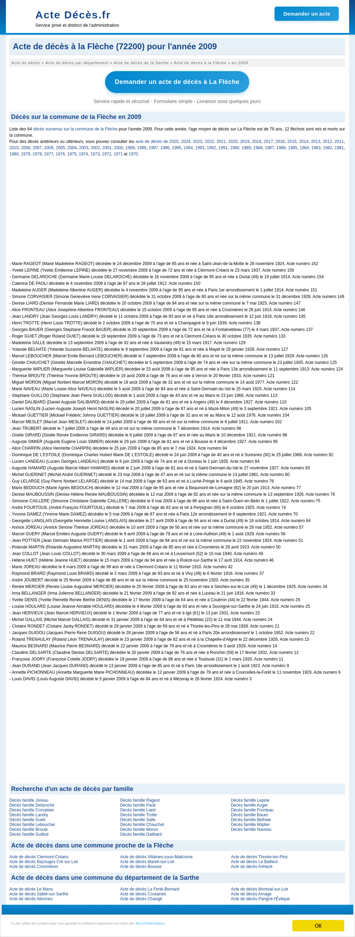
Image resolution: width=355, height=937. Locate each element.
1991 (223, 145)
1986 (281, 145)
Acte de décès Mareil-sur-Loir (147, 859)
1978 (37, 151)
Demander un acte (306, 14)
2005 (60, 145)
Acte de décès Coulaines (143, 891)
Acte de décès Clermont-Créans (39, 854)
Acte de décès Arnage (251, 891)
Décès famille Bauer (249, 812)
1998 (142, 145)
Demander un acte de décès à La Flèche (177, 80)
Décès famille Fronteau (252, 807)
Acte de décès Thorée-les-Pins (259, 854)
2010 (14, 145)
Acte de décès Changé (141, 896)
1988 (258, 145)
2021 (221, 139)
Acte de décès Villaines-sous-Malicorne (156, 854)
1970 (133, 151)
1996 (165, 145)
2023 (197, 139)
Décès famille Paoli (137, 802)
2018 (256, 139)
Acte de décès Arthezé (251, 864)
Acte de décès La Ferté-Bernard (149, 886)
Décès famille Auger (249, 802)
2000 (118, 145)
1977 (48, 151)
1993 (200, 145)
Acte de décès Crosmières (33, 864)
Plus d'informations (232, 926)
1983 (316, 145)
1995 (176, 145)
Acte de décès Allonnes (31, 896)
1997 (153, 145)
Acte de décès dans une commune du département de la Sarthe (105, 875)
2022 (209, 139)
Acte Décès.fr (73, 14)
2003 (83, 145)
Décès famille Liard (137, 807)
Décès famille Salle (137, 817)
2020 (233, 139)
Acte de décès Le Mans (31, 886)
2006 (49, 145)
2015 (292, 139)
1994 (188, 145)
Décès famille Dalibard (141, 831)
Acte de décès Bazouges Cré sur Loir (43, 859)
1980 (14, 151)
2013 (315, 139)
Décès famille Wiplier (250, 822)
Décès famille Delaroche (31, 802)
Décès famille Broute (28, 827)
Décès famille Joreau (28, 797)
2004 (72, 145)
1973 (95, 151)
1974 (83, 151)
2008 (26, 145)
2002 (95, 145)
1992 (211, 145)
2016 (280, 139)
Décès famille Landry (28, 812)
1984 (304, 145)
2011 (339, 139)
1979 (25, 151)
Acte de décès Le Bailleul (254, 859)
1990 (235, 145)
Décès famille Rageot (139, 797)
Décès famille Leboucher (32, 822)
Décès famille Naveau (251, 827)
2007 (37, 145)
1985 (292, 145)
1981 (339, 145)
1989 (246, 145)
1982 (327, 145)
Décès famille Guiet (27, 817)
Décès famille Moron (139, 827)
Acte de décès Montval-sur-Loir (259, 886)
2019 (245, 139)
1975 (72, 151)
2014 (304, 139)
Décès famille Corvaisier (31, 807)
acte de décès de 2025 (157, 139)
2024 (186, 139)
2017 (268, 139)
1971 (118, 151)
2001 (107, 145)
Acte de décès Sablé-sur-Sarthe (38, 891)
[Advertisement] (177, 210)
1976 (60, 151)
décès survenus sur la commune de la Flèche (75, 126)
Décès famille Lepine (250, 797)
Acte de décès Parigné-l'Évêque (260, 896)
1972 (106, 151)
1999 (130, 145)
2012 (327, 139)
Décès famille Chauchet (142, 822)
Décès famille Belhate (251, 817)
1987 (269, 145)
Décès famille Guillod (29, 831)
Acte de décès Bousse (140, 864)
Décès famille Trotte (138, 812)
